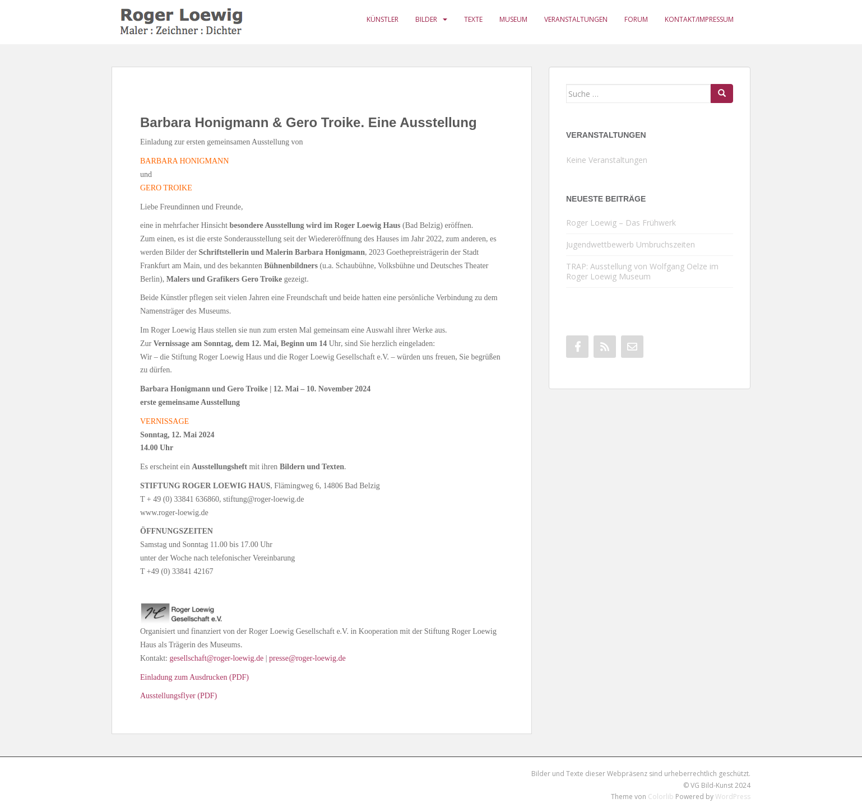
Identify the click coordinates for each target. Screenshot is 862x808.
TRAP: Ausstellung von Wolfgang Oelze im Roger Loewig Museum (642, 271)
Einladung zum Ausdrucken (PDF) (194, 677)
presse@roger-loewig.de (307, 658)
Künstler (382, 19)
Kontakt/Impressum (699, 19)
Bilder (426, 19)
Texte (473, 19)
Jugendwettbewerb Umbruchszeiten (630, 244)
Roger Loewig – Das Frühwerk (621, 222)
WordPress (732, 796)
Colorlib (661, 796)
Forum (636, 19)
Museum (513, 19)
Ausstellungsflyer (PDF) (178, 696)
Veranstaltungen (576, 19)
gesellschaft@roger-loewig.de (217, 658)
